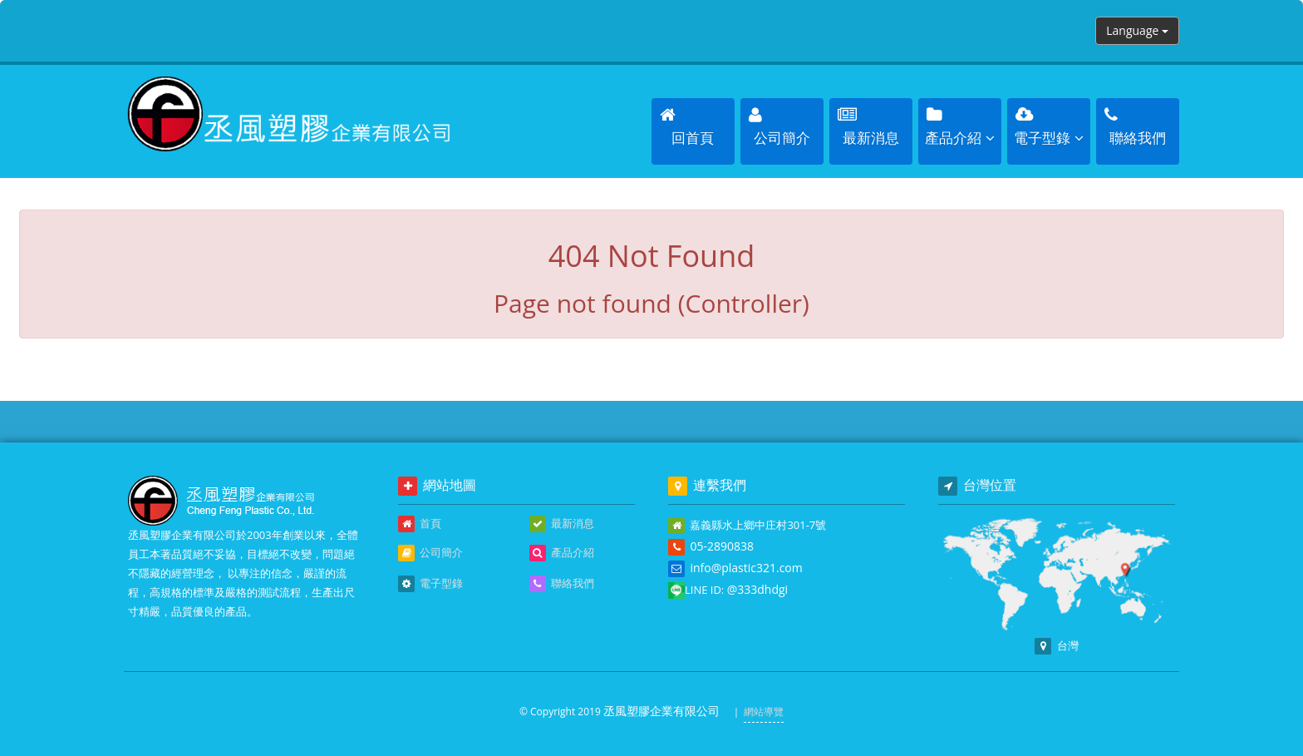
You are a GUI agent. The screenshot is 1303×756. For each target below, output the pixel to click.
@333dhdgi (757, 589)
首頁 (419, 524)
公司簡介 (430, 553)
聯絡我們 (561, 584)
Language (1137, 30)
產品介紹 (561, 553)
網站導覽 (764, 711)
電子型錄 (430, 584)
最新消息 (561, 524)
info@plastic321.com (746, 568)
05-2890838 (722, 546)
